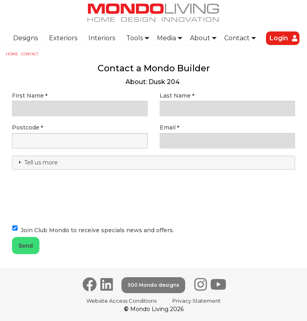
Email (168, 127)
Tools (134, 38)
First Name (28, 95)
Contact (237, 38)
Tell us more (41, 162)
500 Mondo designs (153, 285)
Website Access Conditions (121, 301)
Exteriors (63, 38)
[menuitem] (25, 38)
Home (12, 54)
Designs (25, 38)
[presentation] (72, 191)
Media (166, 38)
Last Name (175, 95)
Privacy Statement (196, 301)
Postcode (25, 127)
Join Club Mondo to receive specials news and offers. (97, 230)
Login (279, 38)
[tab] (153, 163)
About (200, 38)
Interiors (101, 38)
